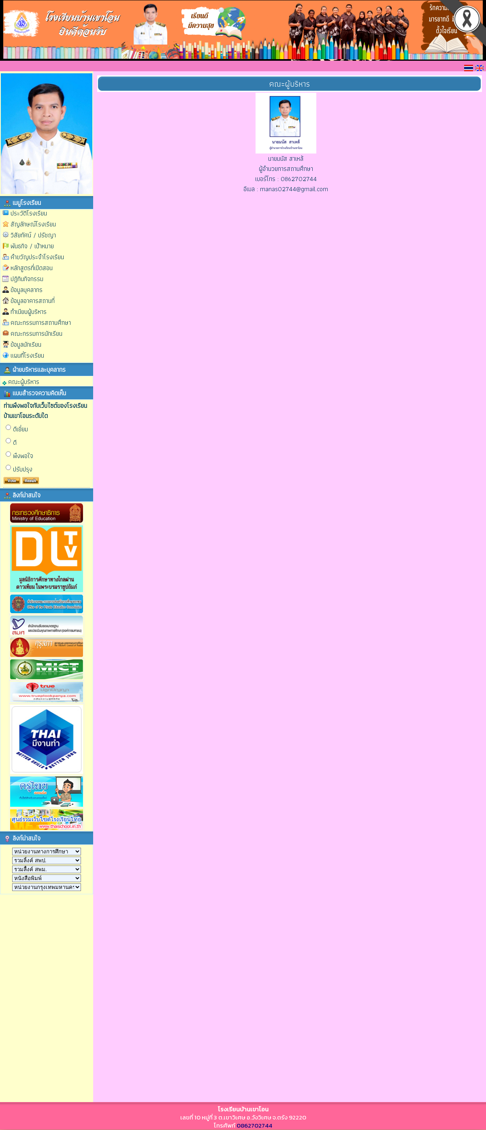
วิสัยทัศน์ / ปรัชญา (33, 235)
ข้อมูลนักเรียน (26, 344)
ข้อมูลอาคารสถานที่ (33, 301)
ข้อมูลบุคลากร (27, 290)
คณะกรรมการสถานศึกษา (41, 323)
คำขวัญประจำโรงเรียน (37, 257)
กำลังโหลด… (42, 997)
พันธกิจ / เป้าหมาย (32, 246)
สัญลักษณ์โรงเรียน (33, 224)
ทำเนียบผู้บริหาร (29, 312)
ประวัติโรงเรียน (29, 213)
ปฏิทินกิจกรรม (27, 279)
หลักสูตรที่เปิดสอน (32, 268)
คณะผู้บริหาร (20, 381)
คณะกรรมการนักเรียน (36, 333)
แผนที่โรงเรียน (27, 355)
